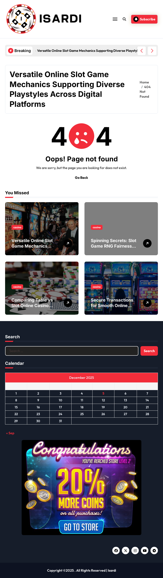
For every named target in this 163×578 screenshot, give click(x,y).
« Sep (10, 433)
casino (17, 227)
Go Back (81, 177)
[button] (152, 51)
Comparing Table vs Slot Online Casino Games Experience (32, 305)
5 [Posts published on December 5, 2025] (103, 393)
